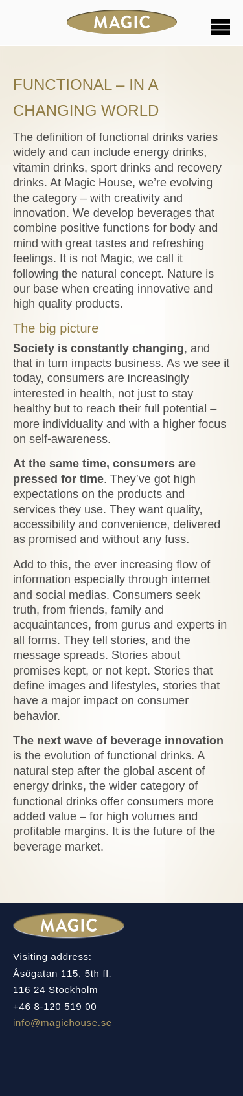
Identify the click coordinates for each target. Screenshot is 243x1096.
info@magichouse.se (62, 1022)
